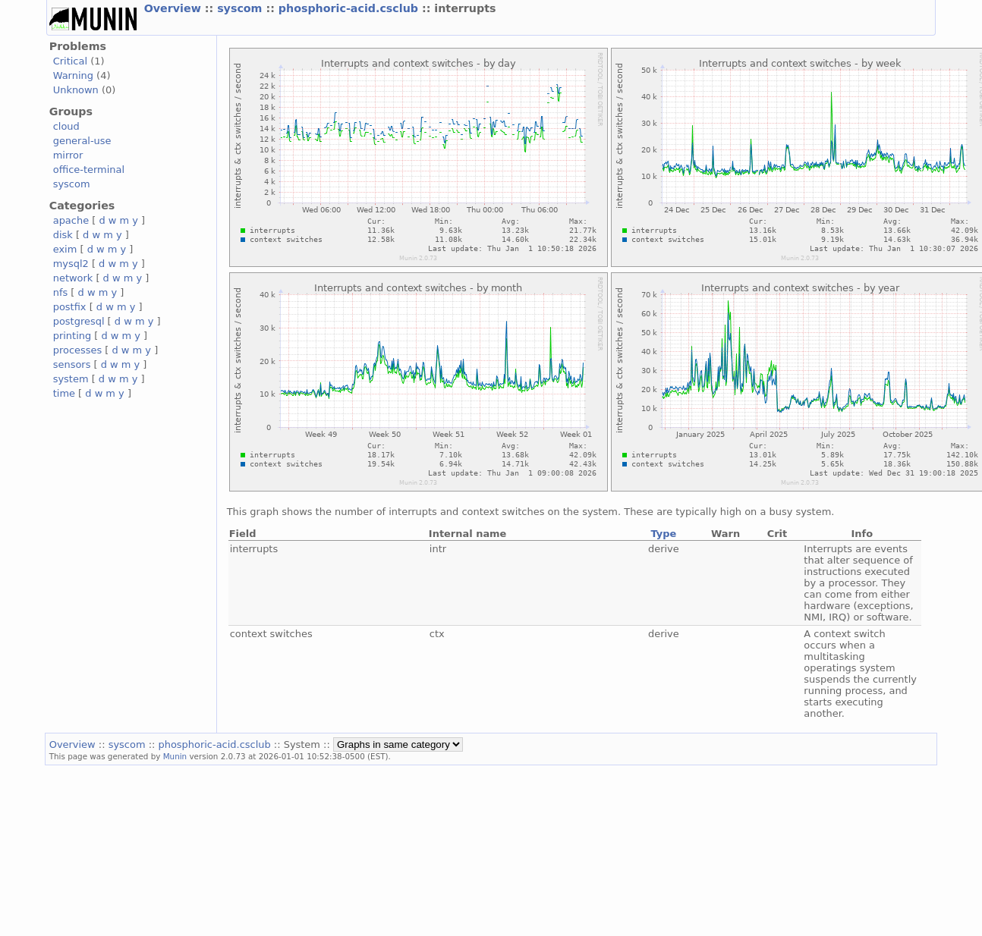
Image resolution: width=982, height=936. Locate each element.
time (64, 393)
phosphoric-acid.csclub (350, 8)
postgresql (79, 321)
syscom (241, 8)
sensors (72, 364)
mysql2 (71, 263)
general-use (82, 140)
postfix (70, 307)
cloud (66, 126)
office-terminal (88, 169)
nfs (60, 292)
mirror (68, 155)
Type (663, 533)
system (71, 379)
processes (77, 350)
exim (65, 249)
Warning (73, 75)
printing (72, 335)
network (73, 278)
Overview (174, 8)
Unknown (76, 90)
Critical (70, 61)
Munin (175, 756)
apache (71, 220)
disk (63, 234)
